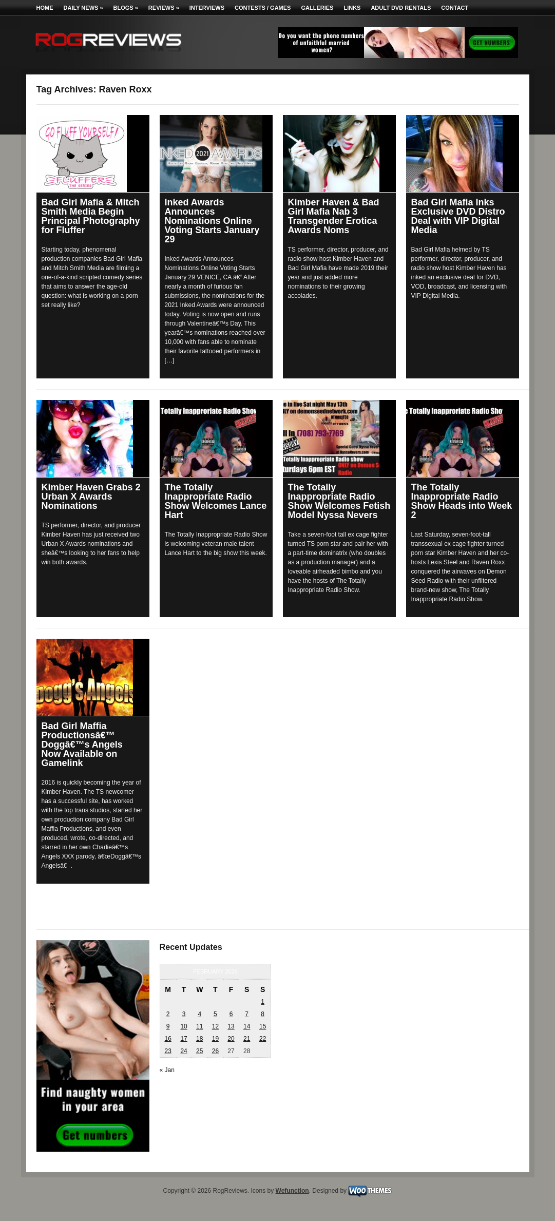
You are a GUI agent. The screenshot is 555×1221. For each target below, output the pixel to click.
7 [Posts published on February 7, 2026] (246, 1014)
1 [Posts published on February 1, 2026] (262, 1001)
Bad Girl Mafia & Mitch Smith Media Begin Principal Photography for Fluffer (91, 216)
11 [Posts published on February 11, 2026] (199, 1026)
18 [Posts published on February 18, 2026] (199, 1038)
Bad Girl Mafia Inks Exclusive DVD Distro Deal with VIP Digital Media (458, 216)
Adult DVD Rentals (401, 8)
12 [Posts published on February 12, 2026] (215, 1026)
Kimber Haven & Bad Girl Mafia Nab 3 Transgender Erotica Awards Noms (333, 216)
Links (351, 8)
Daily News (83, 8)
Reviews (163, 8)
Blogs (125, 8)
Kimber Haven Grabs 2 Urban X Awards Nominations (91, 496)
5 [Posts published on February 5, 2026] (215, 1014)
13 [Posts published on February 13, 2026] (230, 1026)
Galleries (317, 8)
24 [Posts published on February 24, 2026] (183, 1051)
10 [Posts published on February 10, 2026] (183, 1026)
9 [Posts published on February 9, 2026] (168, 1026)
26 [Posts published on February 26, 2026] (215, 1051)
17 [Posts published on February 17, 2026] (183, 1038)
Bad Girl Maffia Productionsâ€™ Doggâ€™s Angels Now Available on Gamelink (82, 744)
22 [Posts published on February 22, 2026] (262, 1038)
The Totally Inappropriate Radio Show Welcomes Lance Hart (216, 501)
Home (44, 8)
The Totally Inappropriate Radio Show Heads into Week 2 (461, 501)
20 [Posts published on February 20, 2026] (230, 1038)
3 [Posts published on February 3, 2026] (184, 1014)
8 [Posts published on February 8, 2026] (262, 1014)
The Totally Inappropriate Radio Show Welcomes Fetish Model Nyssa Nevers (339, 501)
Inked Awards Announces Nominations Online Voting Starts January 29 (212, 220)
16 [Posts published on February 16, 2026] (167, 1038)
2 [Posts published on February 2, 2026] (168, 1014)
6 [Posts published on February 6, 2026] (231, 1014)
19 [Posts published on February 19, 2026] (215, 1038)
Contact (454, 8)
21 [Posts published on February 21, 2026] (246, 1038)
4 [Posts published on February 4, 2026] (199, 1014)
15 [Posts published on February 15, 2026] (262, 1026)
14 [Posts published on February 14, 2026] (246, 1026)
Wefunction (292, 1190)
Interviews (206, 8)
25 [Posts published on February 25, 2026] (199, 1051)
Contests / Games (263, 8)
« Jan (167, 1070)
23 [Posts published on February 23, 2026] (167, 1051)
